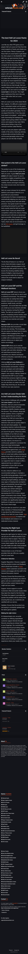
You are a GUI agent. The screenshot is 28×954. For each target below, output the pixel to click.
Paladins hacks (5, 826)
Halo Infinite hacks (6, 870)
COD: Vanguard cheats (6, 864)
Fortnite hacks (5, 868)
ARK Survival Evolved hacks (8, 830)
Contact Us (16, 950)
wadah (9, 667)
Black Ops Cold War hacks (7, 866)
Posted (14, 680)
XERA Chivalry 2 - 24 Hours (11, 679)
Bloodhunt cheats (5, 888)
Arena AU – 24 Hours (10, 690)
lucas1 (8, 686)
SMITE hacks (4, 890)
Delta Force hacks (5, 839)
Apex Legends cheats (6, 800)
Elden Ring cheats (5, 835)
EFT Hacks (9, 224)
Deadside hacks (5, 828)
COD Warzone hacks (6, 809)
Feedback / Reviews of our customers (14, 681)
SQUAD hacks (5, 862)
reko (8, 692)
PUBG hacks (4, 806)
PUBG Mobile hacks (6, 875)
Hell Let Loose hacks (6, 879)
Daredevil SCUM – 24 (10, 696)
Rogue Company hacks (7, 819)
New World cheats (5, 886)
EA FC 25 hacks (5, 802)
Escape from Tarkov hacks (7, 813)
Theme (11, 950)
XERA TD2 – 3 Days (10, 702)
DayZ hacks (4, 824)
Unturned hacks (5, 894)
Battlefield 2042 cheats (7, 859)
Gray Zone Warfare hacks (7, 853)
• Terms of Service (5, 910)
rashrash (9, 704)
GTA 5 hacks (4, 841)
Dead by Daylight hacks (7, 855)
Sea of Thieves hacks (6, 833)
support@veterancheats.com (7, 920)
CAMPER (9, 698)
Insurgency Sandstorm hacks (8, 883)
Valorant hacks (5, 798)
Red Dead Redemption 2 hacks (8, 881)
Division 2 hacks (5, 815)
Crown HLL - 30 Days (6, 727)
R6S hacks (4, 804)
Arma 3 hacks (5, 851)
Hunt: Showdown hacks (7, 877)
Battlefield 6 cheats (6, 822)
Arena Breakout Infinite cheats (8, 857)
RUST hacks (4, 811)
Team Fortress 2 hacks (7, 873)
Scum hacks (4, 892)
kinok (8, 680)
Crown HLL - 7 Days (6, 717)
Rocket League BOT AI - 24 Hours (12, 684)
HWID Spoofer (5, 837)
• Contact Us (4, 912)
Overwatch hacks (5, 817)
